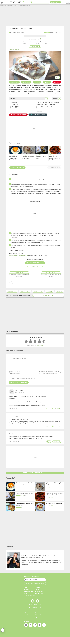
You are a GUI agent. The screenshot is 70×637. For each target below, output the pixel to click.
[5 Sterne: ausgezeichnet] (44, 341)
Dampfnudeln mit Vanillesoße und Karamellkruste (13, 158)
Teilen (47, 82)
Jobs (25, 593)
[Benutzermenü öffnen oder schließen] (68, 2)
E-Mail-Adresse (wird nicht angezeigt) (49, 371)
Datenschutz (38, 613)
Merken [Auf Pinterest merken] (56, 82)
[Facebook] (39, 625)
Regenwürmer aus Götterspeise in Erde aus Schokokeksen (54, 158)
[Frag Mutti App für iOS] (32, 601)
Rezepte (17, 49)
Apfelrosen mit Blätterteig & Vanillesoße (28, 157)
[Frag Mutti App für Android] (37, 601)
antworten (56, 408)
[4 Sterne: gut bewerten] (39, 341)
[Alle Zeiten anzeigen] (45, 36)
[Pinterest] (30, 625)
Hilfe (25, 613)
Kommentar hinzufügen (35, 362)
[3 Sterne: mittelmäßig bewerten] (35, 341)
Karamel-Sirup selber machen (40, 157)
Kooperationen (39, 591)
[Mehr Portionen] (59, 98)
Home (25, 587)
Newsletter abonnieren (35, 583)
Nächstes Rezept (51, 272)
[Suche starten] (32, 2)
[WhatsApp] (44, 625)
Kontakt (26, 615)
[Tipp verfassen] (59, 2)
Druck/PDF (14, 82)
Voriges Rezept (19, 272)
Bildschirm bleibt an (55, 167)
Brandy (11, 434)
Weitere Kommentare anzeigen (35, 473)
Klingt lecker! (35, 262)
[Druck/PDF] (12, 291)
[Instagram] (35, 625)
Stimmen (40, 345)
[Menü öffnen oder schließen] (2, 2)
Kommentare (48, 295)
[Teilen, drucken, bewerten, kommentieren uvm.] (2, 630)
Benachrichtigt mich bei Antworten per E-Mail (23, 378)
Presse (37, 589)
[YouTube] (26, 625)
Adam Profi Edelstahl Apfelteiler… (18, 255)
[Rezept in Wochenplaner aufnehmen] (49, 291)
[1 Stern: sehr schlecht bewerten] (26, 341)
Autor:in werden (28, 591)
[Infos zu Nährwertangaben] (40, 39)
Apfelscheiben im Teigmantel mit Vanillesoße (25, 504)
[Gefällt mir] (47, 409)
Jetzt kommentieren (35, 266)
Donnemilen (13, 416)
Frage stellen (54, 2)
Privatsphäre (38, 615)
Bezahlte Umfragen (29, 595)
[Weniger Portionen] (46, 98)
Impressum (38, 617)
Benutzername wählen (14, 371)
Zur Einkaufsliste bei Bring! (38, 115)
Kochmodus (17, 167)
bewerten (52, 32)
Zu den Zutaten (35, 46)
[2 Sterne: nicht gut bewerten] (31, 341)
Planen (37, 82)
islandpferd (19, 391)
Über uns (37, 587)
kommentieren (16, 32)
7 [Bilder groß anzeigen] (57, 77)
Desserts (12, 49)
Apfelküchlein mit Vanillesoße (54, 503)
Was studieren (39, 593)
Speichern (26, 82)
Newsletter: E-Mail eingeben (32, 576)
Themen (26, 589)
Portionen (55, 98)
